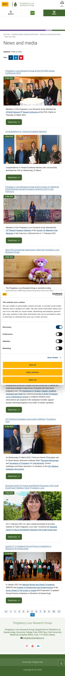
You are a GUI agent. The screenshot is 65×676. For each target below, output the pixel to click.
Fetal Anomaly (38, 463)
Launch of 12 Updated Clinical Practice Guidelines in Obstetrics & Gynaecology (28, 547)
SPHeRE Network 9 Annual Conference (22, 112)
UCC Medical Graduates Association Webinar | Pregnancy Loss (30, 420)
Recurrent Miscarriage (50, 460)
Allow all (32, 365)
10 (54, 611)
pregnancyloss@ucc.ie (32, 638)
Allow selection (32, 372)
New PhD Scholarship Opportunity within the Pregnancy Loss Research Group (32, 251)
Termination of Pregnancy (19, 463)
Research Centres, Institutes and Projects (25, 34)
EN (32, 13)
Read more (14, 122)
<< (6, 611)
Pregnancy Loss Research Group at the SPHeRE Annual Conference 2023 (29, 72)
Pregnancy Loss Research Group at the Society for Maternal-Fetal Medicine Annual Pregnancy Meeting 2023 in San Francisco (32, 189)
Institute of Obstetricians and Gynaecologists (35, 587)
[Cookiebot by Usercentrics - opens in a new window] (52, 294)
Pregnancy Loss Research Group (50, 34)
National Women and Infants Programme (38, 585)
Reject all (32, 380)
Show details (52, 358)
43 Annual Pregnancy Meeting (18, 230)
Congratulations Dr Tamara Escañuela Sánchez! (26, 131)
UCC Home (6, 34)
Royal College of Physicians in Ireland (21, 590)
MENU (54, 13)
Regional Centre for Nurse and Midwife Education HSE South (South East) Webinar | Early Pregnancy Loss (32, 486)
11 (59, 611)
